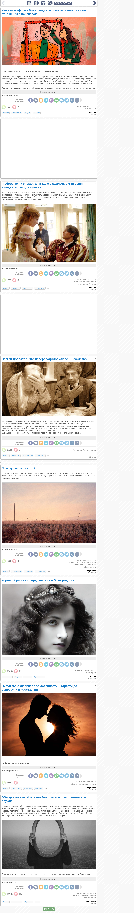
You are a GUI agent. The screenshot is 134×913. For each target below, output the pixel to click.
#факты (74, 784)
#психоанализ (79, 565)
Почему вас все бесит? (19, 468)
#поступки (92, 284)
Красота (37, 113)
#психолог (85, 562)
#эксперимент (82, 284)
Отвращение (40, 571)
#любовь (77, 782)
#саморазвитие (74, 562)
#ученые (93, 784)
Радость (28, 113)
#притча (86, 670)
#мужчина (86, 282)
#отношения (81, 106)
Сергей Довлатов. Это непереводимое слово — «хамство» (45, 359)
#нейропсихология (89, 567)
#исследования (83, 784)
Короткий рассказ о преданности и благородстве (38, 580)
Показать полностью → (49, 92)
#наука (83, 782)
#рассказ (93, 670)
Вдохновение (17, 113)
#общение (92, 895)
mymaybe (92, 112)
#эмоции (93, 562)
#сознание (84, 895)
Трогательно (27, 288)
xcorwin (93, 455)
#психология (91, 106)
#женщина (78, 282)
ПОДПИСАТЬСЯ (63, 3)
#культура (86, 450)
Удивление (16, 288)
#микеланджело (90, 108)
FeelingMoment (90, 571)
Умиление (27, 677)
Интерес (6, 113)
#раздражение (91, 565)
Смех (38, 902)
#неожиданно (91, 673)
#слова (93, 282)
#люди (93, 450)
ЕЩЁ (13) (49, 909)
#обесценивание (90, 898)
